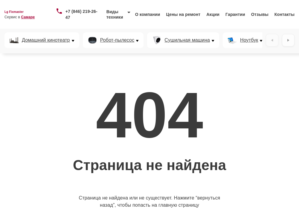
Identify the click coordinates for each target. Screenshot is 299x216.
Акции (212, 14)
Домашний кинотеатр (46, 40)
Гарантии (235, 14)
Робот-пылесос (117, 40)
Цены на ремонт (183, 14)
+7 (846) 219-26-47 (81, 14)
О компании (147, 14)
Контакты (284, 14)
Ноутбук (249, 40)
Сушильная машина (187, 40)
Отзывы (260, 14)
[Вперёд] (288, 40)
